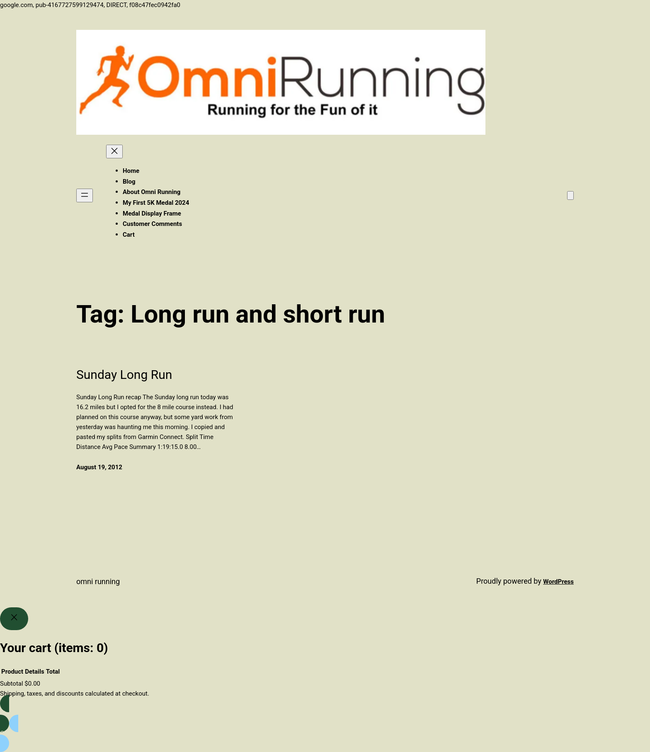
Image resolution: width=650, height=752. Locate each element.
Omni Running (98, 581)
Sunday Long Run (124, 374)
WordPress (558, 581)
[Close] (14, 618)
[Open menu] (84, 195)
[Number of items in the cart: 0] (570, 195)
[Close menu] (114, 151)
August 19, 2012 (99, 467)
